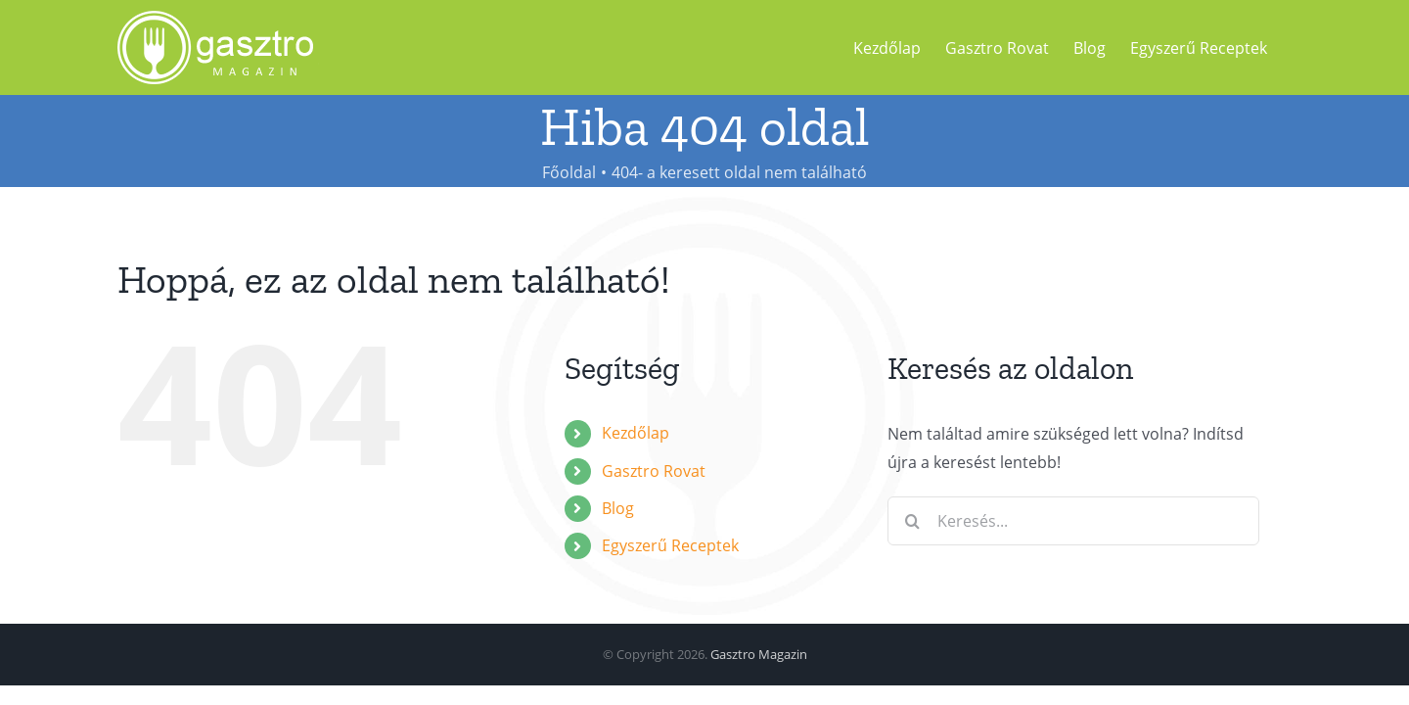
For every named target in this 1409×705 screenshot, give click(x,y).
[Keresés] (911, 520)
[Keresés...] (1073, 520)
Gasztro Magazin (758, 654)
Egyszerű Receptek (670, 545)
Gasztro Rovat (653, 471)
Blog (618, 508)
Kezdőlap (635, 433)
